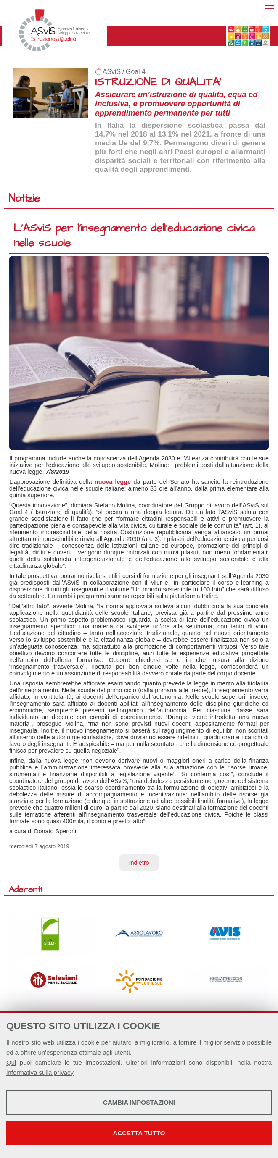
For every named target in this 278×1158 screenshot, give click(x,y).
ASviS (112, 71)
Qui (11, 1062)
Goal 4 (136, 71)
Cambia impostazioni (139, 1102)
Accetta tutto (139, 1133)
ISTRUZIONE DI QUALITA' (158, 82)
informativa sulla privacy (40, 1072)
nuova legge (113, 481)
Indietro (139, 862)
